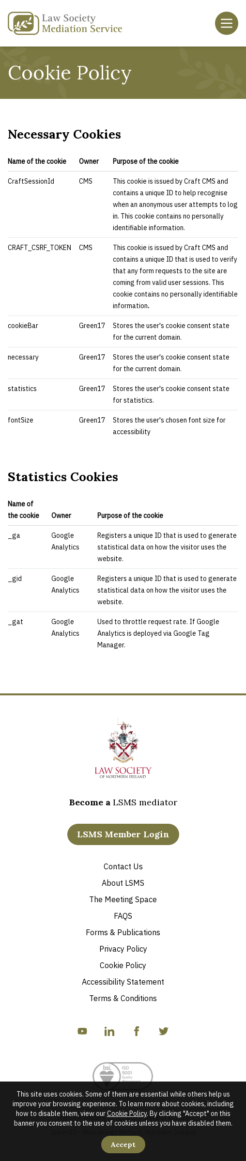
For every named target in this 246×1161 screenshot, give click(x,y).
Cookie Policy (127, 1113)
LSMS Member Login (123, 834)
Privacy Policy (123, 949)
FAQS (123, 916)
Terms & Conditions (123, 998)
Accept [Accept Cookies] (123, 1144)
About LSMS (123, 883)
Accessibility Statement (123, 982)
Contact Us (123, 866)
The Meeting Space (123, 899)
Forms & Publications (123, 932)
